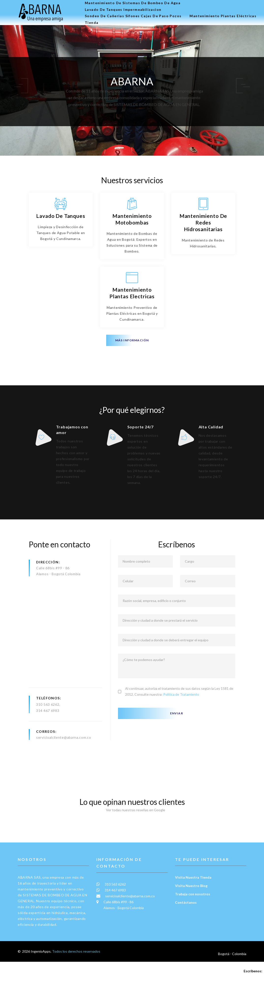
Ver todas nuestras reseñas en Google (132, 839)
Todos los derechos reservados (76, 980)
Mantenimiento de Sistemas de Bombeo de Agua (132, 3)
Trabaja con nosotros (192, 923)
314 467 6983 (47, 740)
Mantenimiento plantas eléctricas (223, 16)
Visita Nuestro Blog (191, 915)
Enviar (176, 742)
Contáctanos (186, 932)
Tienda (91, 23)
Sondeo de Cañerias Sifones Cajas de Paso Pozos (133, 16)
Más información (132, 340)
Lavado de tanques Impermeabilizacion (123, 10)
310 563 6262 (47, 734)
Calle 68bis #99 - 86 (53, 597)
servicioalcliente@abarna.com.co (63, 767)
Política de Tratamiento (181, 723)
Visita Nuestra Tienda (193, 906)
